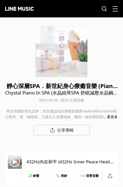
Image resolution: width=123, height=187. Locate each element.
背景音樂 (90, 175)
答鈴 (61, 175)
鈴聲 (33, 175)
